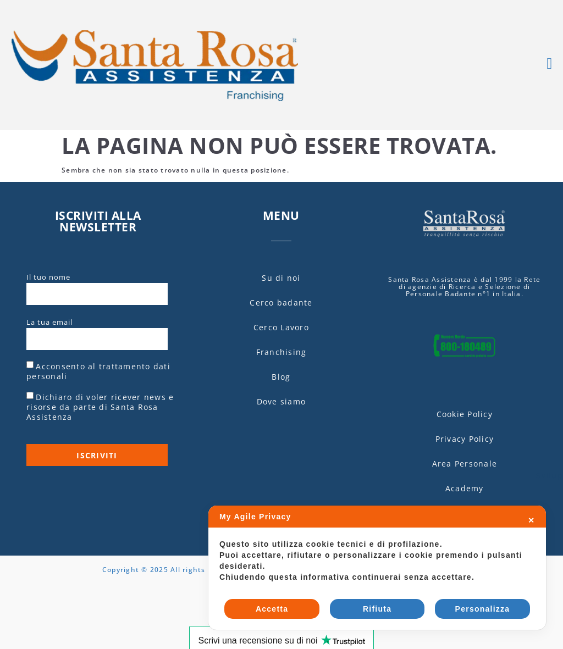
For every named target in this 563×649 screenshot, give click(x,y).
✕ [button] (531, 520)
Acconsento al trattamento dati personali (98, 371)
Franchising (281, 352)
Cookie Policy (465, 414)
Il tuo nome (48, 277)
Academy (464, 488)
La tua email (49, 323)
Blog (281, 376)
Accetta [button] (272, 608)
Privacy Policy (464, 439)
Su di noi (281, 278)
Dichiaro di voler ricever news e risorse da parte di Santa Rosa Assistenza (100, 407)
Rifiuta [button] (377, 608)
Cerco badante (281, 302)
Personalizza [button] (482, 608)
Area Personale (465, 463)
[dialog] (377, 568)
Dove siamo (281, 401)
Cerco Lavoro (281, 327)
